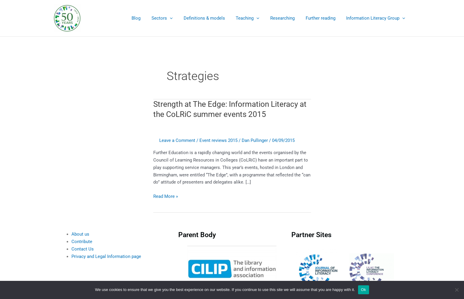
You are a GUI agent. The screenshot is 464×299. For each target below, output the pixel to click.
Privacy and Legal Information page (106, 256)
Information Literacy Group (376, 18)
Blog (149, 18)
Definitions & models (213, 18)
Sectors (173, 18)
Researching (287, 18)
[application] (181, 18)
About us (80, 234)
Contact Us (82, 249)
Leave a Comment (177, 140)
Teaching (254, 18)
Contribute (81, 241)
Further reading (323, 18)
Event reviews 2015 (218, 140)
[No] (457, 290)
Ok (363, 289)
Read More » (165, 196)
